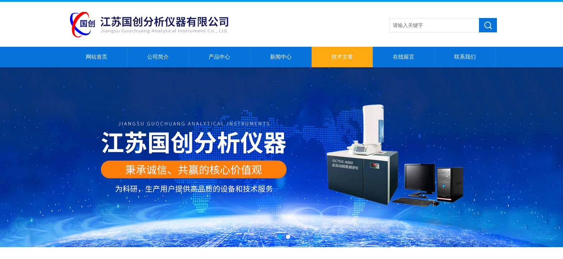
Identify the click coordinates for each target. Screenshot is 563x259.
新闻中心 (281, 57)
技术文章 (342, 57)
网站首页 (96, 57)
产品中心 (219, 57)
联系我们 (465, 57)
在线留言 (403, 57)
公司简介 (158, 57)
